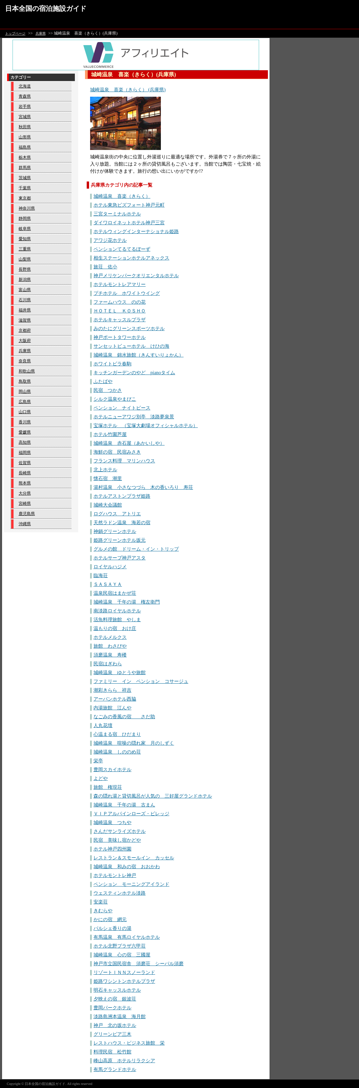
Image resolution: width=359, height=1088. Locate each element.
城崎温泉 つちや (112, 822)
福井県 (25, 310)
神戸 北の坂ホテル (114, 1025)
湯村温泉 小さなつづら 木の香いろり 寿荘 (143, 487)
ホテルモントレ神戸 (114, 875)
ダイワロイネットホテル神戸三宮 (129, 222)
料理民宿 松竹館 (112, 1051)
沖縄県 (25, 523)
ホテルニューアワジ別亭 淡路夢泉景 (133, 416)
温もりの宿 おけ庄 (114, 628)
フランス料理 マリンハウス (124, 460)
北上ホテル (105, 469)
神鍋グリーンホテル (114, 531)
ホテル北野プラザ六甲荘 (119, 946)
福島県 (25, 147)
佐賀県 (25, 462)
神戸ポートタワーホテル (119, 337)
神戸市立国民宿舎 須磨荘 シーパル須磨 (138, 963)
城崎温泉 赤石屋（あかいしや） (129, 443)
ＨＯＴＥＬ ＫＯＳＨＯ (119, 310)
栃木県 (25, 157)
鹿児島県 (27, 513)
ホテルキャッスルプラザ (119, 319)
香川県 (25, 422)
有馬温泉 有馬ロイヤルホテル (126, 937)
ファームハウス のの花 (119, 302)
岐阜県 (25, 228)
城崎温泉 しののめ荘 (117, 752)
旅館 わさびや (110, 646)
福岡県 (25, 452)
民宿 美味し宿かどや (117, 840)
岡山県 (25, 391)
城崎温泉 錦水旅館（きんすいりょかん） (138, 355)
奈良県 (25, 361)
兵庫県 (41, 33)
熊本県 (25, 483)
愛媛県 (25, 432)
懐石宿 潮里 (107, 478)
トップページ (15, 33)
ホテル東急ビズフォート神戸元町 (129, 205)
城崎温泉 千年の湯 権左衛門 (126, 602)
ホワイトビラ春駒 (112, 363)
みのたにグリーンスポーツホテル (129, 328)
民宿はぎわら (107, 663)
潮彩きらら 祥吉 (112, 690)
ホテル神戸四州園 (112, 849)
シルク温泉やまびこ (114, 399)
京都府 (25, 330)
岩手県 (25, 106)
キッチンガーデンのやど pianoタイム (134, 372)
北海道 (25, 86)
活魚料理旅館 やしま (117, 619)
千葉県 (25, 188)
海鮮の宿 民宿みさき (117, 452)
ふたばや (102, 381)
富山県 (25, 289)
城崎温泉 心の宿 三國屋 (121, 954)
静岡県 (25, 218)
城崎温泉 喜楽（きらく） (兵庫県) (128, 89)
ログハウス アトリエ (117, 513)
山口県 (25, 411)
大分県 (25, 493)
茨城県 (25, 177)
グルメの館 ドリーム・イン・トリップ (136, 549)
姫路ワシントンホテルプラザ (124, 981)
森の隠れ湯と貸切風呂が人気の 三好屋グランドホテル (152, 796)
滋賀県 (25, 320)
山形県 (25, 137)
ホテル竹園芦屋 (110, 434)
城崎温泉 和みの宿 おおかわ (126, 866)
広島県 (25, 401)
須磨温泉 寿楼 (110, 654)
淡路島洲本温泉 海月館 (119, 1016)
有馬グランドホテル (114, 1069)
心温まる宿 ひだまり (117, 734)
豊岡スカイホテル (112, 769)
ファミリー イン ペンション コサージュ (140, 681)
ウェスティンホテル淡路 (119, 893)
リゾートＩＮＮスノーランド (124, 972)
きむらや (102, 910)
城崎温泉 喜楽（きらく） (121, 196)
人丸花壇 (102, 725)
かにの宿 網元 (110, 919)
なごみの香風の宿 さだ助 (124, 716)
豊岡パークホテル (112, 1007)
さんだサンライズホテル (119, 831)
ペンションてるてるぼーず (121, 249)
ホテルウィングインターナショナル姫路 (136, 231)
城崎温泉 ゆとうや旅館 (119, 672)
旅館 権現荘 (107, 787)
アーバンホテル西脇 (114, 699)
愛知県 (25, 238)
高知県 (25, 442)
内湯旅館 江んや (112, 707)
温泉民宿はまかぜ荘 (114, 593)
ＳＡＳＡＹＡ (107, 584)
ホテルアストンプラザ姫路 (121, 496)
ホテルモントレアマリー (119, 284)
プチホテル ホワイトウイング (126, 293)
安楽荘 (100, 901)
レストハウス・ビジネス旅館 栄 (129, 1043)
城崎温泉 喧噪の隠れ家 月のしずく (133, 743)
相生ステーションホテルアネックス (131, 258)
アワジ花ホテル (110, 240)
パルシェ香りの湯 (112, 928)
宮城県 (25, 116)
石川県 (25, 300)
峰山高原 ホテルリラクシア (124, 1060)
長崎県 (25, 473)
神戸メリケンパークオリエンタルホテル (136, 275)
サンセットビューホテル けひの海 (131, 346)
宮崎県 (25, 503)
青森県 (25, 96)
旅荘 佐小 (105, 266)
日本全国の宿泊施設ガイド (45, 8)
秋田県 (25, 127)
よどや (100, 778)
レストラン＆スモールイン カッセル (133, 857)
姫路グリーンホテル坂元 (119, 540)
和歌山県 (27, 371)
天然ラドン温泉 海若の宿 (121, 522)
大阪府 (25, 340)
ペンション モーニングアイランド (131, 884)
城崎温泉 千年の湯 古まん (124, 804)
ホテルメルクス (110, 637)
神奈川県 (27, 208)
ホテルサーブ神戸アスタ (119, 557)
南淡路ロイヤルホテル (117, 610)
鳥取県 (25, 381)
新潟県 (25, 279)
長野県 (25, 269)
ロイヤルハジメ (110, 566)
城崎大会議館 (107, 505)
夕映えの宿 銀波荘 (114, 998)
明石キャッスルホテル (117, 990)
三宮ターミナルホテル (117, 213)
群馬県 (25, 167)
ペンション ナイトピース (121, 408)
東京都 (25, 198)
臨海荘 (100, 575)
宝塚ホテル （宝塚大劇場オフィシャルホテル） (145, 425)
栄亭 (98, 760)
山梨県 (25, 259)
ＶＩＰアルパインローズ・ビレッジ (131, 813)
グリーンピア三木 (112, 1034)
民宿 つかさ (107, 390)
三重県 (25, 249)
